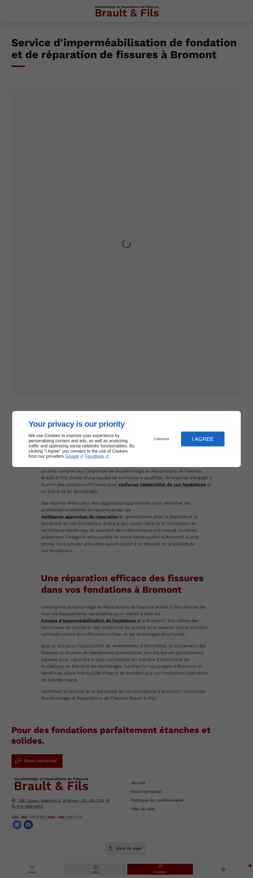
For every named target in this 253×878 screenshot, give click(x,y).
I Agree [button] (203, 439)
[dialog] (126, 439)
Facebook (94, 456)
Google (72, 456)
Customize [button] (161, 439)
